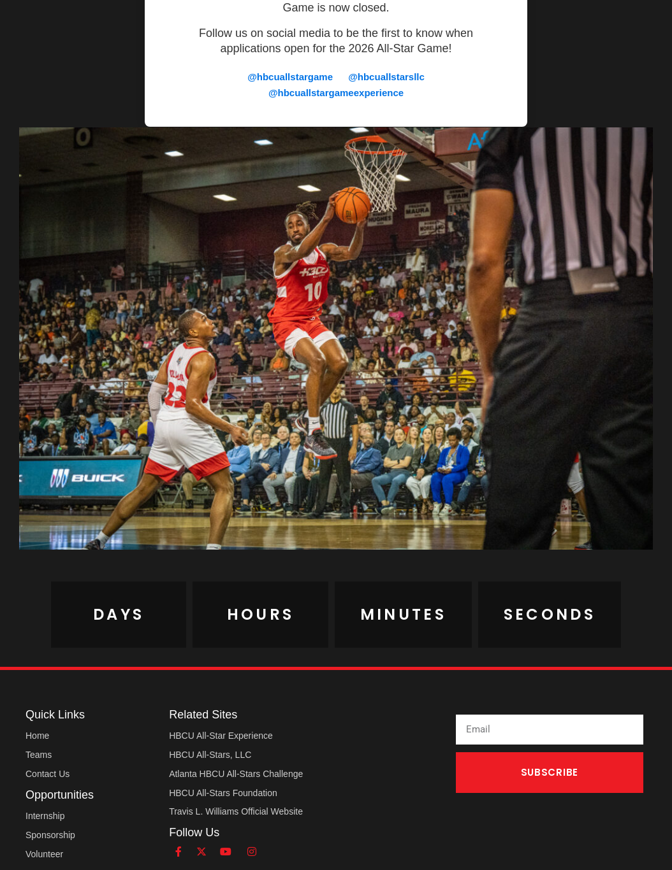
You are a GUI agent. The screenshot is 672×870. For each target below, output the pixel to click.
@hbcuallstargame (290, 76)
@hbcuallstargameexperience (336, 92)
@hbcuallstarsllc (386, 76)
